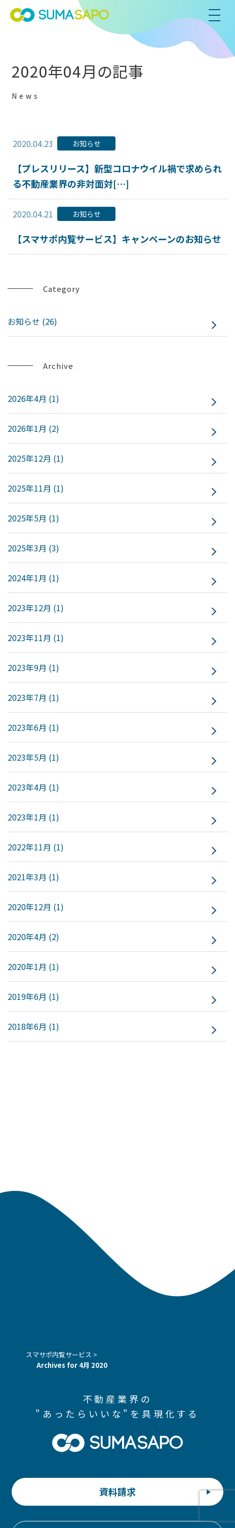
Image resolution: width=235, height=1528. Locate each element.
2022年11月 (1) (36, 847)
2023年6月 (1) (33, 727)
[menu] (219, 15)
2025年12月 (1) (36, 458)
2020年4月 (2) (33, 936)
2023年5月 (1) (33, 757)
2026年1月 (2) (33, 428)
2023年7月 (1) (33, 697)
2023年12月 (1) (36, 608)
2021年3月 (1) (33, 877)
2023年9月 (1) (33, 667)
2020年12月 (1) (36, 907)
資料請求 (117, 1491)
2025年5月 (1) (33, 518)
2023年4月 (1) (33, 787)
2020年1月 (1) (33, 966)
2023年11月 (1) (36, 637)
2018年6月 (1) (33, 1026)
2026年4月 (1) (33, 398)
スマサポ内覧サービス (59, 1354)
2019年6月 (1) (33, 996)
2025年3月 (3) (33, 548)
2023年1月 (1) (33, 817)
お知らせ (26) (32, 321)
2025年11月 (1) (36, 488)
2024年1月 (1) (33, 578)
